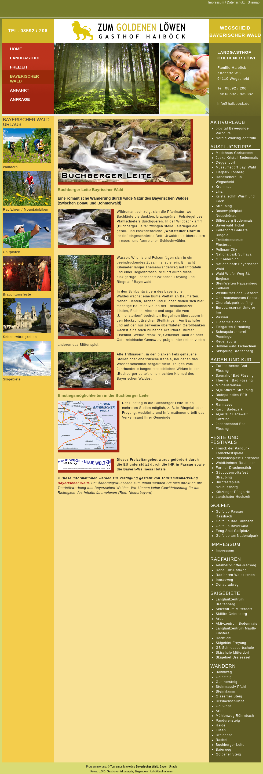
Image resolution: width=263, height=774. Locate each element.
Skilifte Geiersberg (231, 614)
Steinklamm (225, 691)
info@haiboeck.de (233, 104)
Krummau (224, 187)
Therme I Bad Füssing (234, 380)
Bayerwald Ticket (230, 225)
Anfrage (20, 99)
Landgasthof (25, 58)
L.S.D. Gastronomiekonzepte (116, 771)
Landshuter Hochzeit (233, 497)
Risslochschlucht (230, 701)
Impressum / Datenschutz (226, 2)
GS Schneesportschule (235, 648)
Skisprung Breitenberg (234, 351)
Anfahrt (19, 90)
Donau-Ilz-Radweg (231, 570)
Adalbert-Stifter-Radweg (236, 565)
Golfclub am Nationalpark (237, 536)
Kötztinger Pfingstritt (233, 492)
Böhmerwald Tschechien (236, 346)
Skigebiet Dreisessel (233, 657)
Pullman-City (226, 249)
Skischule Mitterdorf (232, 652)
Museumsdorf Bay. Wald (236, 167)
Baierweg (223, 749)
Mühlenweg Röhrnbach (235, 716)
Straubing (224, 206)
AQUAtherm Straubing (234, 390)
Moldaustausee (228, 385)
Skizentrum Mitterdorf (234, 609)
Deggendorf (225, 162)
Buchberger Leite (230, 745)
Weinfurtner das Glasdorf (237, 293)
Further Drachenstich (233, 468)
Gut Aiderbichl (228, 259)
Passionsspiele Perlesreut (238, 458)
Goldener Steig (228, 754)
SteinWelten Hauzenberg (236, 283)
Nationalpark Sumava (234, 254)
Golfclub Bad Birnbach (234, 521)
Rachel (221, 740)
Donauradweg (227, 584)
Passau (222, 317)
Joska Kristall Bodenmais (237, 158)
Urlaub (173, 766)
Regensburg (226, 341)
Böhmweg (224, 672)
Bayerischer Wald (73, 483)
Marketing (129, 766)
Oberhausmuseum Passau (238, 298)
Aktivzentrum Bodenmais (236, 623)
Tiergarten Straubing (233, 327)
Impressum (225, 550)
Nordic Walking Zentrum (236, 138)
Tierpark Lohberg (230, 172)
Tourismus (116, 766)
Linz (219, 191)
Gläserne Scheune (231, 322)
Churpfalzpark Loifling (234, 303)
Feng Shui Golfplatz (232, 531)
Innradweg (224, 580)
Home (16, 48)
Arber (220, 619)
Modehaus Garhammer (235, 153)
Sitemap (254, 2)
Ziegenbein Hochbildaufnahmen (154, 771)
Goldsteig (224, 677)
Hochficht (224, 638)
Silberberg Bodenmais (234, 220)
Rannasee (224, 404)
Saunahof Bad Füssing (235, 375)
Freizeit (19, 67)
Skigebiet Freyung (231, 643)
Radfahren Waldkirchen (235, 575)
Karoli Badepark (229, 409)
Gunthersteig (227, 682)
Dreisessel (224, 735)
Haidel (221, 725)
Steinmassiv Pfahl (231, 687)
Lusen (221, 730)
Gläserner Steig (229, 696)
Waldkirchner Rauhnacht (236, 463)
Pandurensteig (228, 720)
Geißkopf (223, 706)
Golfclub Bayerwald (232, 526)
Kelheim (222, 288)
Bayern (164, 766)
